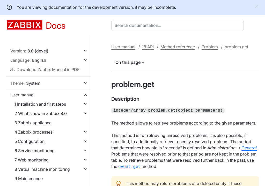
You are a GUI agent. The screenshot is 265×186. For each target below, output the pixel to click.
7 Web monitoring (31, 159)
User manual (22, 94)
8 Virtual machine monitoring (42, 169)
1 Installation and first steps (40, 104)
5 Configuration (29, 141)
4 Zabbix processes (33, 132)
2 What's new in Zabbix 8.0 (40, 113)
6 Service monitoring (34, 150)
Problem (210, 46)
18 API (148, 46)
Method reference (177, 46)
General (249, 147)
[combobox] (178, 25)
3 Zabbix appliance (32, 122)
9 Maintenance (28, 178)
